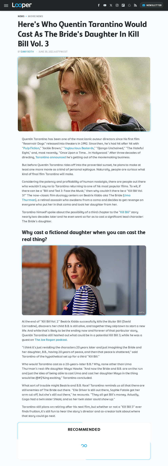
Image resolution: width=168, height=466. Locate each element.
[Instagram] (117, 6)
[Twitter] (111, 6)
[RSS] (135, 6)
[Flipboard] (123, 6)
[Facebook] (98, 6)
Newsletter (152, 5)
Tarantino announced (50, 157)
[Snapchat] (129, 6)
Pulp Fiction (31, 148)
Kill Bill (124, 212)
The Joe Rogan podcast (50, 340)
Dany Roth (27, 51)
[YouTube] (105, 6)
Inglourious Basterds (79, 148)
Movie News (35, 16)
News (21, 16)
